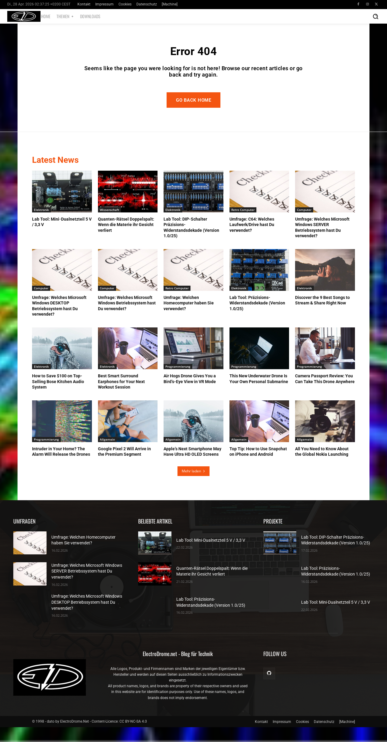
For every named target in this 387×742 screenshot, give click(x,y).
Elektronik (41, 224)
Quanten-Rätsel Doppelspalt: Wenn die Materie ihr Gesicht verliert (126, 239)
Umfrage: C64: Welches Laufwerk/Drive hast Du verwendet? (251, 239)
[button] (375, 16)
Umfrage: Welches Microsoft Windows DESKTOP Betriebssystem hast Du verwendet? (86, 617)
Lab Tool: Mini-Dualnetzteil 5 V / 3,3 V (210, 555)
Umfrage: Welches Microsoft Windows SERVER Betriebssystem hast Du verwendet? (86, 586)
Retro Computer (243, 224)
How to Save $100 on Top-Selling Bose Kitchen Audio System (58, 396)
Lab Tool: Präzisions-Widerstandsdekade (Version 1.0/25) (257, 318)
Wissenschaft (109, 224)
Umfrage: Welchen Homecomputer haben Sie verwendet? (189, 318)
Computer (304, 224)
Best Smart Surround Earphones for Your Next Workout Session (121, 396)
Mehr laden (193, 485)
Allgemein (107, 454)
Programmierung (177, 381)
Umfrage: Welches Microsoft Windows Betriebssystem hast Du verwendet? (127, 318)
